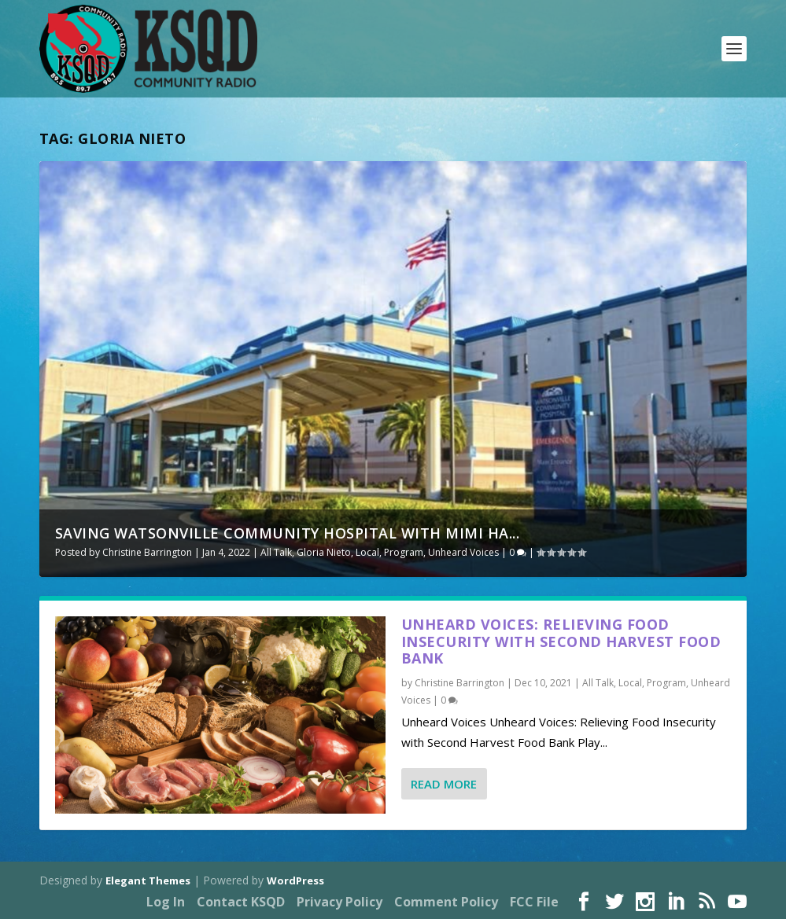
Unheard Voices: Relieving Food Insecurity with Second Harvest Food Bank (561, 641)
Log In (165, 901)
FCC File (534, 901)
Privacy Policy (339, 901)
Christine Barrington (147, 552)
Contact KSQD (241, 901)
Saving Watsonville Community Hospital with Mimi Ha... (287, 533)
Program (403, 552)
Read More (444, 784)
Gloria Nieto (324, 552)
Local (367, 552)
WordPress (295, 880)
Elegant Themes (147, 880)
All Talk (276, 552)
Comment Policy (446, 901)
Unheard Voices (463, 552)
